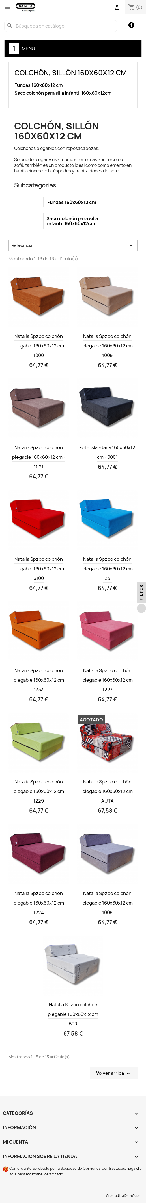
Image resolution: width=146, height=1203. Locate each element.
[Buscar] (60, 26)
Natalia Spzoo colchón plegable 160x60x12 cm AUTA (107, 791)
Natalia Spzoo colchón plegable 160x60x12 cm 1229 (39, 791)
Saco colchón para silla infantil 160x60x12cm (63, 93)
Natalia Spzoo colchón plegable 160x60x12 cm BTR (73, 1014)
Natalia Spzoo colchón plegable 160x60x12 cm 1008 (107, 903)
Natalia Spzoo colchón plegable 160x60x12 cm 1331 (107, 568)
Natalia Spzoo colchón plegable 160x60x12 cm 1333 (39, 680)
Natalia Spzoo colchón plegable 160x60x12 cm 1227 (107, 680)
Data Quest (133, 1195)
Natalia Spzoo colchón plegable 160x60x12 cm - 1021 (38, 457)
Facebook (131, 25)
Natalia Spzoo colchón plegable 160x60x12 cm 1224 (39, 903)
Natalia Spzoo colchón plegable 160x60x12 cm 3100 (39, 568)
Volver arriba (114, 1073)
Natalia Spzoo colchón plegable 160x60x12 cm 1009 (107, 345)
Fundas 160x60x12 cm (38, 85)
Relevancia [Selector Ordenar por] (73, 245)
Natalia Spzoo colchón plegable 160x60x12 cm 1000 (39, 345)
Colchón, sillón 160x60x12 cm (70, 72)
